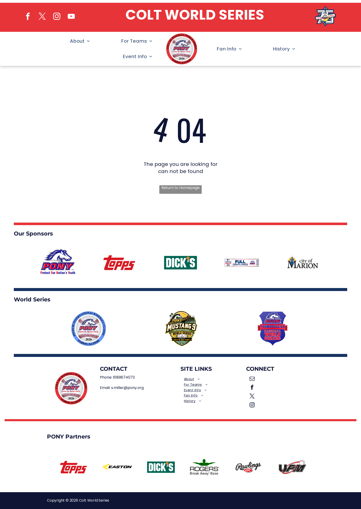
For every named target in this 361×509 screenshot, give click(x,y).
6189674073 (124, 377)
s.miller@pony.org (127, 387)
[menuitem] (77, 41)
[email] (252, 379)
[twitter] (42, 17)
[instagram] (56, 17)
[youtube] (71, 17)
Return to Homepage (180, 187)
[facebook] (27, 17)
